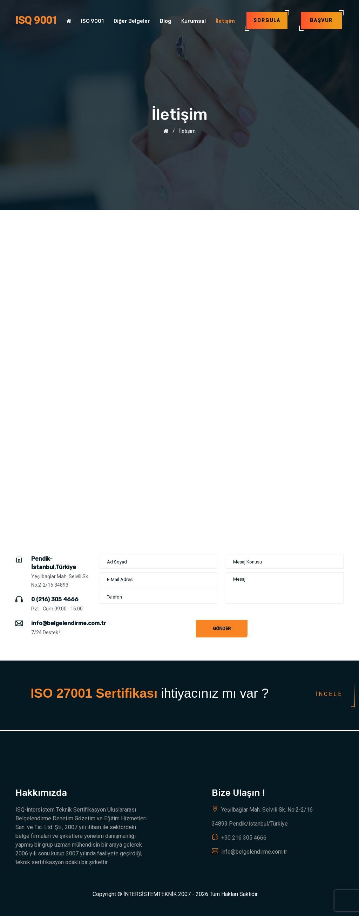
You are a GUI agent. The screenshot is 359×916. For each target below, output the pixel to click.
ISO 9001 (92, 21)
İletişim (225, 21)
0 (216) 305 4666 (55, 599)
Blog (165, 21)
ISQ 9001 (36, 20)
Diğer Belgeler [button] (132, 21)
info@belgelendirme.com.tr (68, 623)
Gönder (222, 628)
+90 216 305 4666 (243, 837)
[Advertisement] (179, 263)
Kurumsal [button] (193, 21)
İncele (329, 694)
